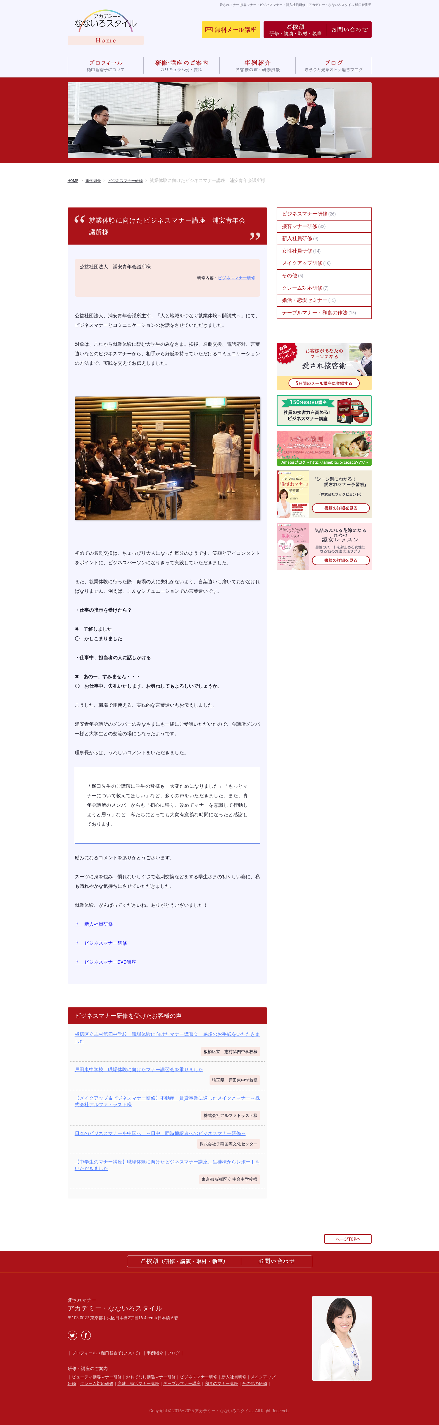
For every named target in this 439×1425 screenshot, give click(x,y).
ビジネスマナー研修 (236, 277)
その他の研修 (254, 1383)
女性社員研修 (297, 251)
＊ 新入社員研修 (94, 924)
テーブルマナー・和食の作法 (315, 312)
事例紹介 (155, 1352)
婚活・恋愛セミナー (304, 300)
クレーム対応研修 (302, 288)
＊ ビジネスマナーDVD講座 (105, 962)
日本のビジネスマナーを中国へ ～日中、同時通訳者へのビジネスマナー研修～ (160, 1133)
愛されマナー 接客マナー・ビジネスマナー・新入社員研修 (281, 4)
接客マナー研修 (299, 226)
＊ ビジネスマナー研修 (101, 943)
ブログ (173, 1352)
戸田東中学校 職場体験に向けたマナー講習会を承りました (139, 1069)
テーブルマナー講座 (182, 1383)
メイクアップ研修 (302, 263)
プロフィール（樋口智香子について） (107, 1352)
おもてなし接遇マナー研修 (151, 1377)
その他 (289, 275)
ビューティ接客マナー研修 (97, 1377)
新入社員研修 (297, 238)
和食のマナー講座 (221, 1383)
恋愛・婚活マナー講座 (138, 1383)
